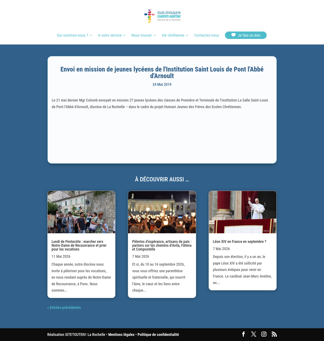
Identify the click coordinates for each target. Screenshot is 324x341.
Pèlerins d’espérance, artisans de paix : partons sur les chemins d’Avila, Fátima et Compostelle (161, 245)
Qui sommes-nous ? (72, 36)
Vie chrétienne (173, 36)
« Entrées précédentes (64, 307)
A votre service (110, 36)
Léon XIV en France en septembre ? (239, 241)
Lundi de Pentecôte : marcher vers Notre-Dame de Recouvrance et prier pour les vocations (79, 245)
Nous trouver (142, 36)
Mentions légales (121, 334)
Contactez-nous (206, 36)
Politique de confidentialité (158, 334)
